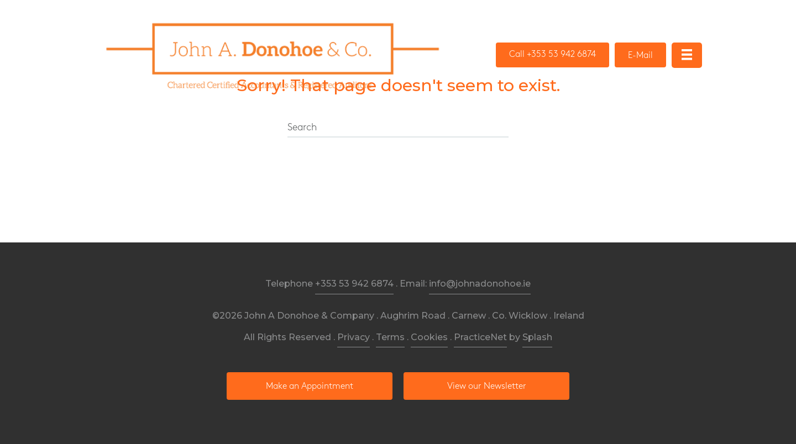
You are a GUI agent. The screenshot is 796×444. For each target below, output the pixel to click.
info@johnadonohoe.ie (480, 283)
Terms (390, 337)
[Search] (398, 128)
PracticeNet (480, 337)
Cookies (429, 337)
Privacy (353, 337)
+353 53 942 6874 (354, 283)
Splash (537, 337)
